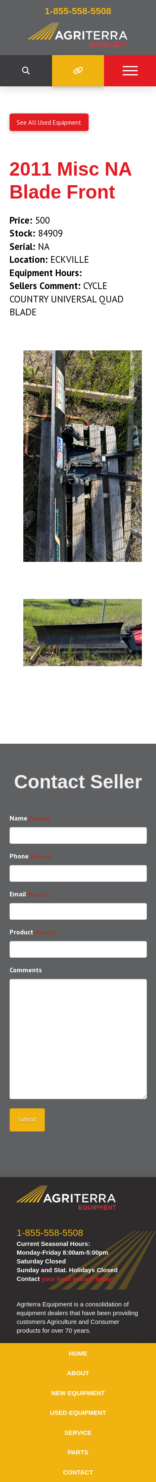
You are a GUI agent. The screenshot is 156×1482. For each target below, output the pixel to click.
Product (33, 932)
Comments (26, 970)
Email (29, 894)
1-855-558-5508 (50, 1233)
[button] (26, 70)
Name (30, 818)
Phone (31, 856)
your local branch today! (78, 1278)
